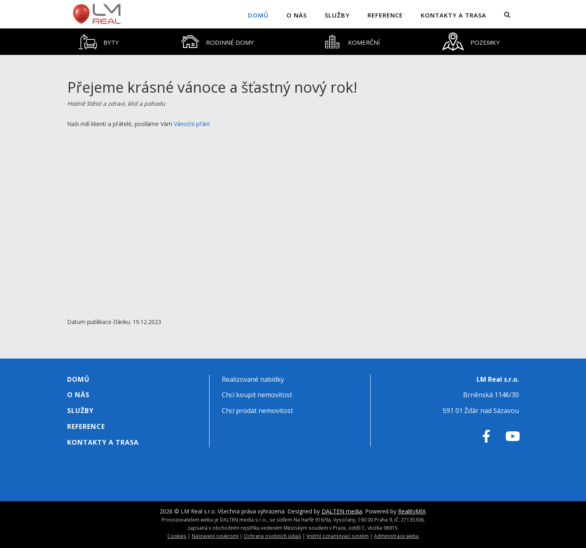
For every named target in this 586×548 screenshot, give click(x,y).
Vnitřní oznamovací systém (337, 536)
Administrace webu (396, 536)
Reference (385, 15)
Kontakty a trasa (453, 15)
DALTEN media (341, 511)
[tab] (99, 41)
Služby (337, 15)
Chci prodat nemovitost (257, 410)
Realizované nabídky (253, 379)
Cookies (176, 536)
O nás (296, 15)
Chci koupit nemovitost (257, 394)
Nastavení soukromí (215, 536)
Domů (258, 15)
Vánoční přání (192, 124)
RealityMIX (412, 511)
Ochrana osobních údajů (272, 536)
